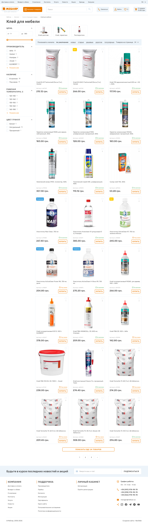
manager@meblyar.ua (128, 500)
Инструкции (42, 497)
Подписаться (131, 471)
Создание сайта (128, 521)
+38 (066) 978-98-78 (129, 495)
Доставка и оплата (8, 2)
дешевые (89, 42)
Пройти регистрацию (85, 489)
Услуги (56, 2)
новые (73, 42)
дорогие (99, 42)
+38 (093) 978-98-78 (129, 489)
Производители (43, 486)
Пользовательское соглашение (49, 507)
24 (135, 42)
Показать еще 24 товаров (88, 449)
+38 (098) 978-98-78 (129, 492)
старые (81, 42)
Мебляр (8, 17)
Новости (65, 2)
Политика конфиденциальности (49, 511)
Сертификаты (43, 500)
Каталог (16, 17)
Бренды (81, 2)
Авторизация (82, 486)
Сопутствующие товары (30, 17)
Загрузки (91, 2)
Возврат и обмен (23, 2)
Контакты (47, 2)
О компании (36, 2)
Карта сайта (42, 504)
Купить (62, 92)
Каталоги (41, 493)
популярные (109, 42)
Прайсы (41, 489)
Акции (73, 2)
